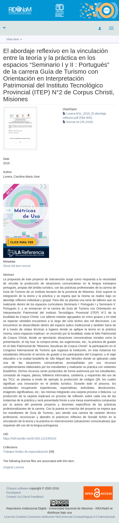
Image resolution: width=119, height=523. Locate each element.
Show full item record (16, 266)
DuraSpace (13, 492)
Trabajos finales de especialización (25, 451)
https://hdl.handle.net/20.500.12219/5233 (29, 438)
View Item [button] (14, 39)
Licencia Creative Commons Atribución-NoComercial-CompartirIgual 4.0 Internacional (59, 516)
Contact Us (13, 496)
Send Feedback (33, 496)
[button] (4, 27)
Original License (13, 467)
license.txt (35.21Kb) (78, 122)
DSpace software (17, 488)
